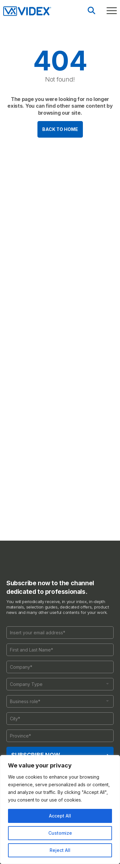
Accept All (60, 815)
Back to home (60, 129)
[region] (60, 809)
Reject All (60, 850)
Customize (60, 833)
